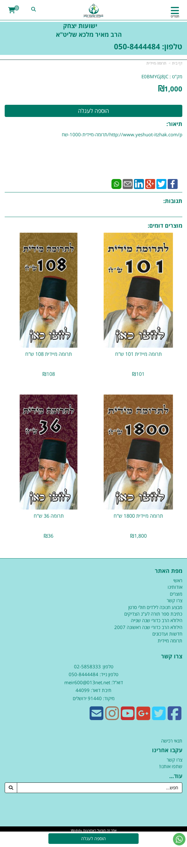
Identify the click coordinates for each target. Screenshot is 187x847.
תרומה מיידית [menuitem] (170, 640)
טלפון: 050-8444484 (148, 46)
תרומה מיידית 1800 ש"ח (138, 515)
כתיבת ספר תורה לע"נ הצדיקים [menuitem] (153, 614)
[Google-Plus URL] (143, 717)
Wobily (76, 830)
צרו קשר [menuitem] (174, 600)
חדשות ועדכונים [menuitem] (167, 634)
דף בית (177, 63)
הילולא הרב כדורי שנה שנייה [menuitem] (156, 620)
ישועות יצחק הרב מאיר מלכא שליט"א (93, 30)
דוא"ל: (116, 682)
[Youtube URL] (128, 717)
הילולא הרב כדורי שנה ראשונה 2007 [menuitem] (148, 627)
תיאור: (174, 124)
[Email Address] (96, 717)
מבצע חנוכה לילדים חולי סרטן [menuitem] (155, 607)
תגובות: (172, 201)
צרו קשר (171, 656)
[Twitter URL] (159, 717)
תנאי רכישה (171, 741)
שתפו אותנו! (170, 766)
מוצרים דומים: (165, 225)
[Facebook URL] (174, 717)
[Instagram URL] (112, 717)
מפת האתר (168, 571)
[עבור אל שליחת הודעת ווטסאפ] (179, 839)
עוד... (175, 776)
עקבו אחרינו (167, 750)
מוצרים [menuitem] (176, 594)
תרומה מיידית (156, 63)
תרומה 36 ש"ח (49, 515)
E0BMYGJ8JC (154, 76)
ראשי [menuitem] (177, 580)
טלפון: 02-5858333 (93, 666)
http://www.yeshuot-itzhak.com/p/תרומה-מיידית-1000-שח (122, 134)
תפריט (175, 16)
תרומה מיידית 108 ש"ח (48, 354)
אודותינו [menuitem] (175, 587)
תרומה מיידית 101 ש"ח (138, 354)
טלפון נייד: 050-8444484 (93, 674)
